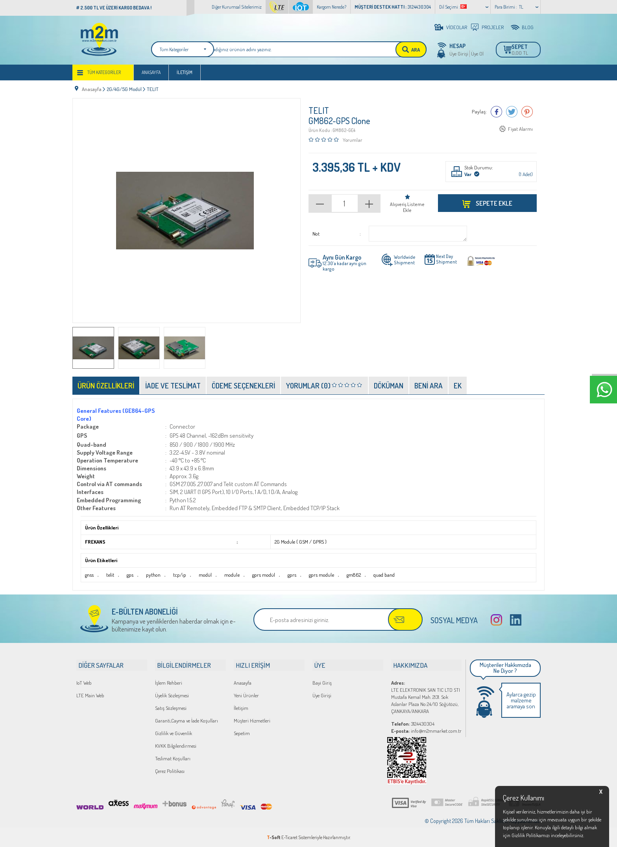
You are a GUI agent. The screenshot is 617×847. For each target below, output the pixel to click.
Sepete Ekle (493, 204)
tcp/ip (177, 575)
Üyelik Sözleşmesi (172, 695)
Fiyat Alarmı (520, 130)
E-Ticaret (289, 837)
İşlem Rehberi (168, 682)
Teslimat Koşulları (172, 758)
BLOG (528, 27)
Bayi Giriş (322, 682)
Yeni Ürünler (246, 695)
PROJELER (493, 27)
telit (109, 575)
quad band (379, 575)
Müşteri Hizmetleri (252, 720)
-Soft (274, 837)
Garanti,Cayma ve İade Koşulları (186, 720)
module (229, 575)
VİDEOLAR (456, 27)
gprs (289, 575)
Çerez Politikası (170, 770)
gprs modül (261, 575)
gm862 (350, 575)
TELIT (318, 111)
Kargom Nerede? (331, 7)
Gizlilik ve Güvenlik (173, 733)
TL (521, 7)
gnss (89, 575)
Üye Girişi (458, 53)
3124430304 (412, 723)
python (151, 575)
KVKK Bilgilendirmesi (175, 745)
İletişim (184, 75)
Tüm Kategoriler (104, 75)
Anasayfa (151, 75)
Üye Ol (477, 53)
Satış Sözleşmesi (171, 707)
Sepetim (242, 733)
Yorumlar (352, 140)
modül (203, 575)
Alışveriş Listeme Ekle (407, 208)
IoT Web (84, 682)
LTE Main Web (90, 695)
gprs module (318, 575)
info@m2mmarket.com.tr (426, 730)
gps (129, 575)
